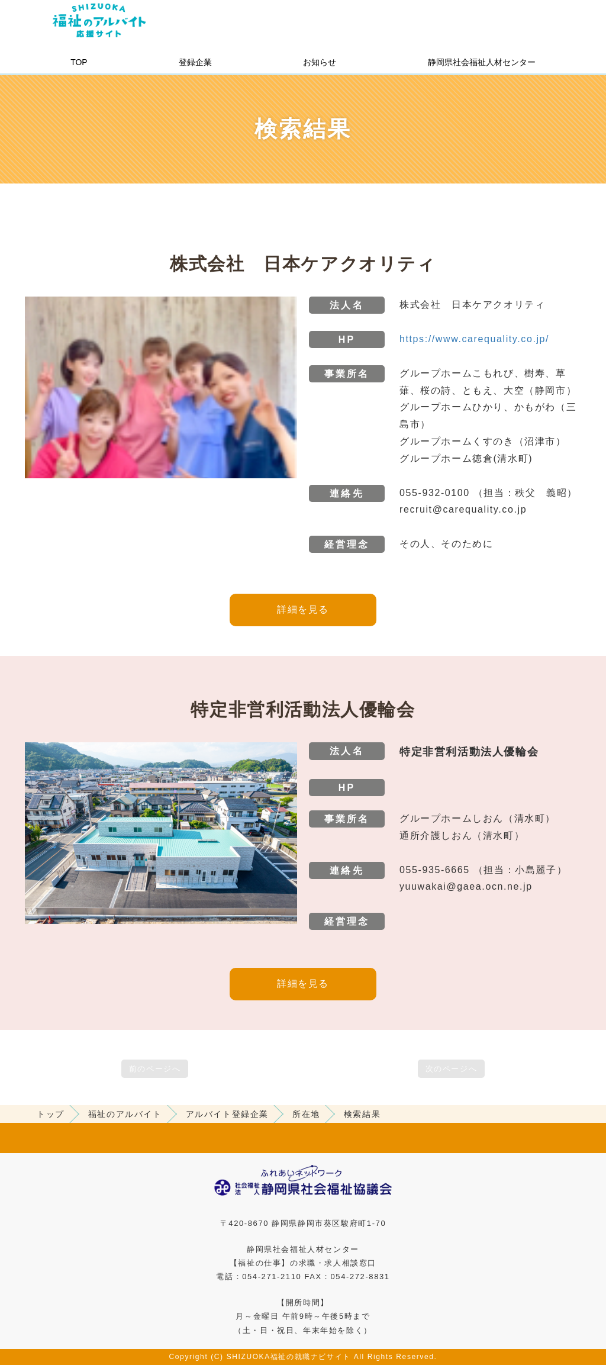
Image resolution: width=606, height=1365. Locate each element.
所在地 (306, 1114)
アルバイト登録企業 (227, 1114)
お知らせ (319, 62)
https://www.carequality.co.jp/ (474, 339)
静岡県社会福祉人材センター (482, 62)
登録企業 (195, 62)
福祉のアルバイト (125, 1114)
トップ (51, 1114)
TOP (79, 62)
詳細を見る (303, 609)
